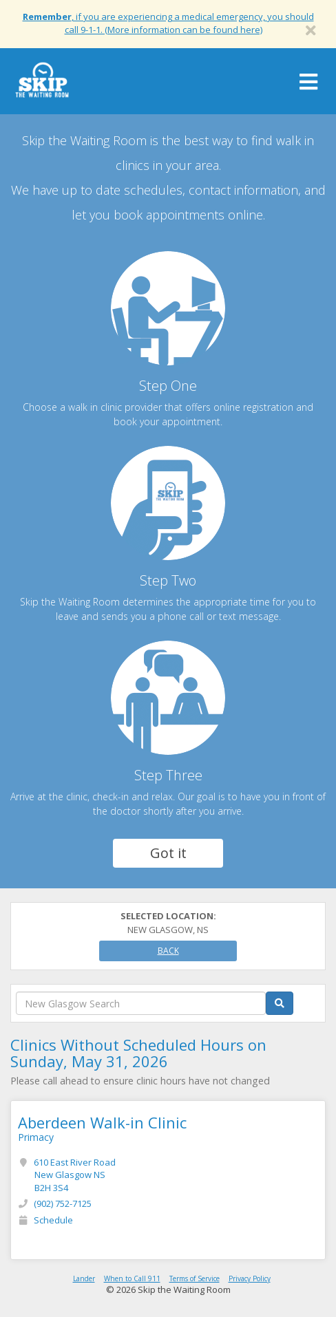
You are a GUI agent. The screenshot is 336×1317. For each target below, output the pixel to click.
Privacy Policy (250, 1278)
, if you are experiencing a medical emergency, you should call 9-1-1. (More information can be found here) (168, 23)
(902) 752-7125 (63, 1203)
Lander (84, 1278)
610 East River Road (75, 1175)
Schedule (53, 1220)
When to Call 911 (132, 1278)
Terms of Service (194, 1278)
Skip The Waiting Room (42, 84)
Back (168, 950)
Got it (168, 853)
